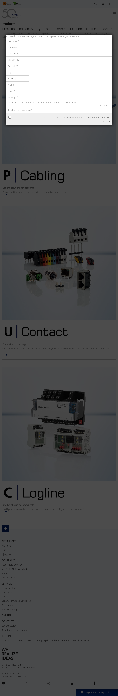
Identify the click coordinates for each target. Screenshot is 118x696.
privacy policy (102, 117)
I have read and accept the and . (73, 117)
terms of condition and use (77, 117)
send (106, 121)
